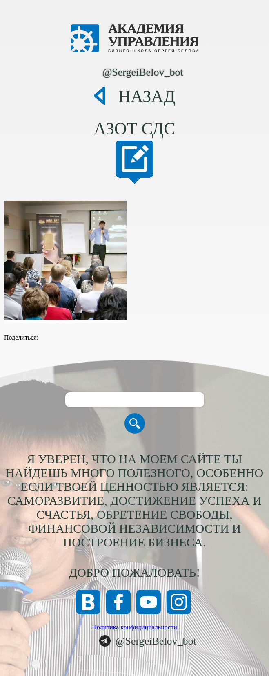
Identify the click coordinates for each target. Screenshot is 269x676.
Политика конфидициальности (134, 627)
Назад (147, 96)
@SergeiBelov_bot (142, 72)
